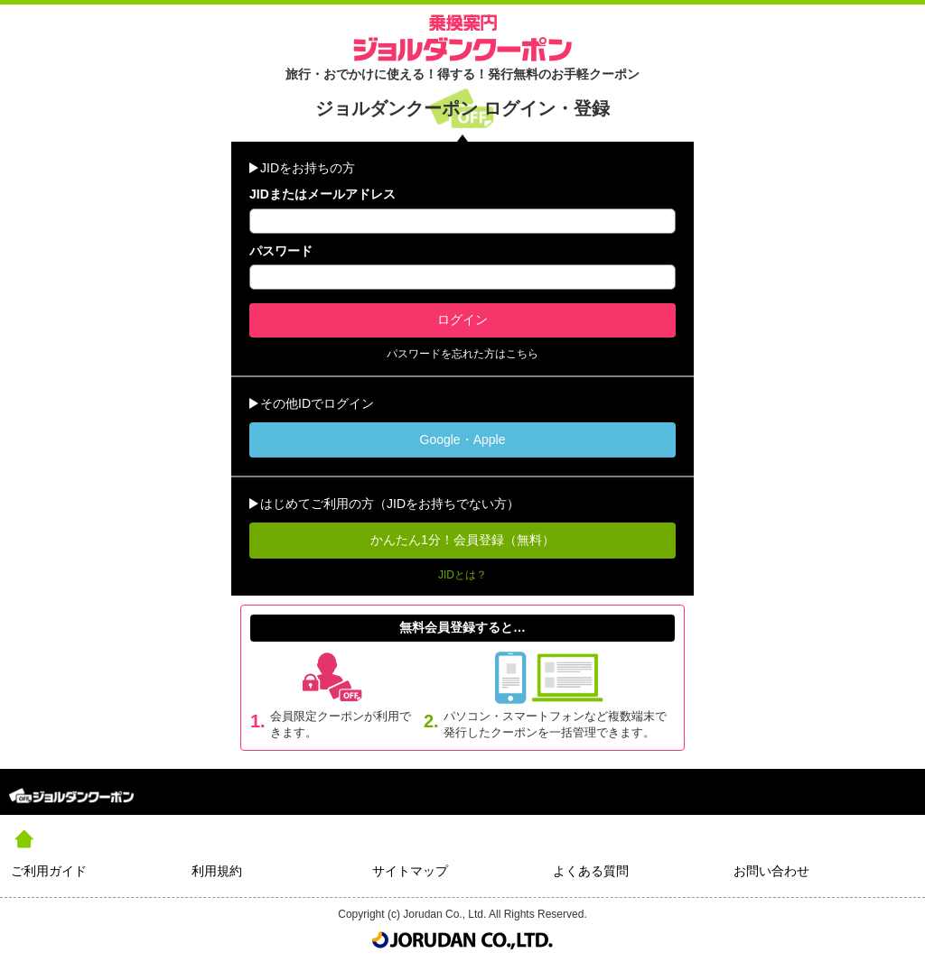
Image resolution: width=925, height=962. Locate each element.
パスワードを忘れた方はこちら (462, 353)
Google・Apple (463, 439)
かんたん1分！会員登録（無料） (462, 539)
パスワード (281, 251)
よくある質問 (591, 871)
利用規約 (217, 871)
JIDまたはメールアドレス (322, 194)
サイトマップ (410, 871)
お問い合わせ (771, 871)
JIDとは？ (462, 575)
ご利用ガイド (49, 871)
